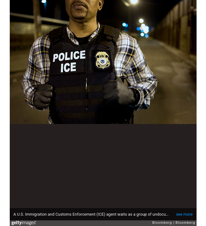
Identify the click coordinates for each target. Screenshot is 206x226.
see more (184, 214)
